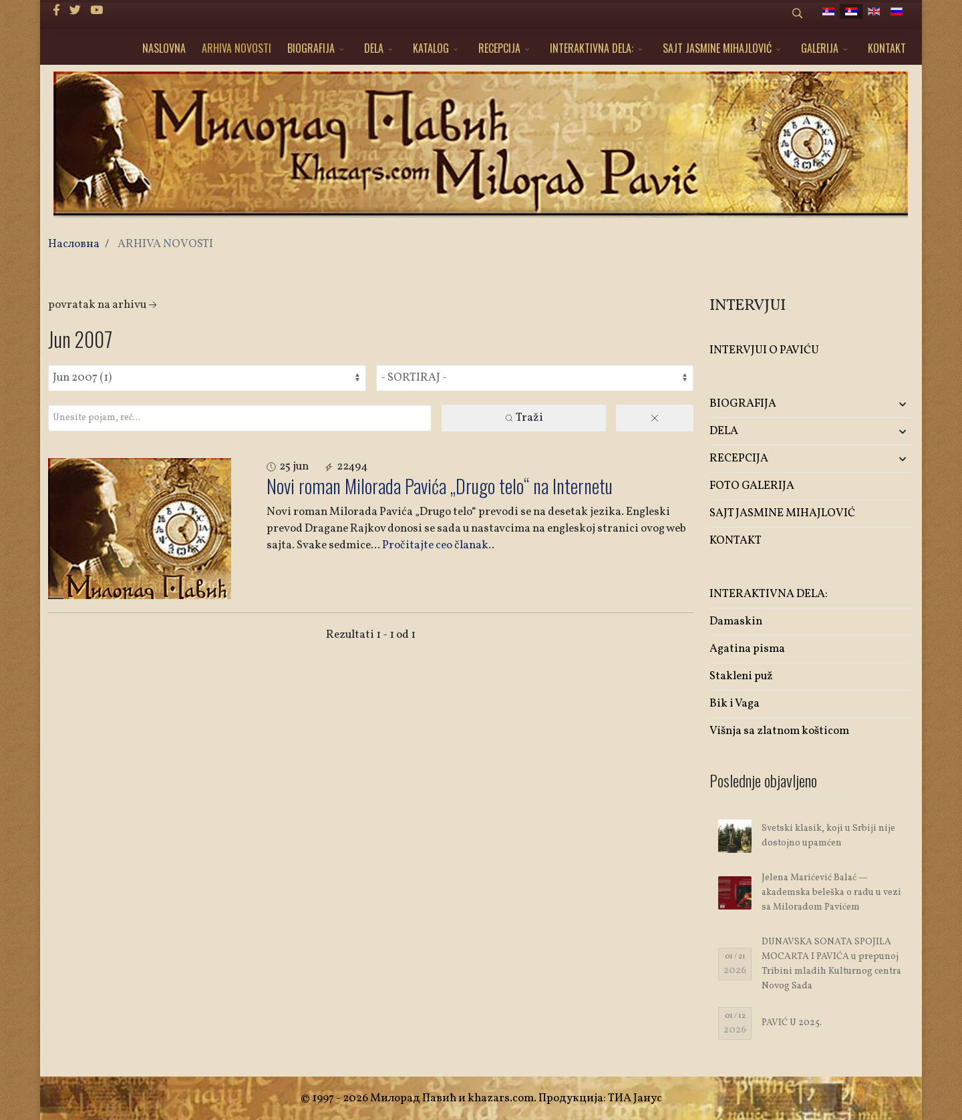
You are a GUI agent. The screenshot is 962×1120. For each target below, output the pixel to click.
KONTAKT (887, 48)
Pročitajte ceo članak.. (438, 545)
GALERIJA (819, 48)
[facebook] (56, 11)
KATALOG (431, 48)
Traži (523, 417)
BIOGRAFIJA (311, 48)
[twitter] (75, 11)
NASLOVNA (164, 48)
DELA (373, 48)
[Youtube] (96, 11)
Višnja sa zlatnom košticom (779, 731)
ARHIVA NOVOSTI (236, 48)
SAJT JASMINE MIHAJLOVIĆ (717, 48)
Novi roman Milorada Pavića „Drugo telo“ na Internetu (440, 486)
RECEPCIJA (499, 48)
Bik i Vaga (734, 703)
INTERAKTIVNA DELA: (591, 48)
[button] (880, 404)
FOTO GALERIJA (751, 486)
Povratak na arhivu (104, 305)
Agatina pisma (747, 649)
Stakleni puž (741, 676)
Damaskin (735, 621)
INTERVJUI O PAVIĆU (764, 350)
